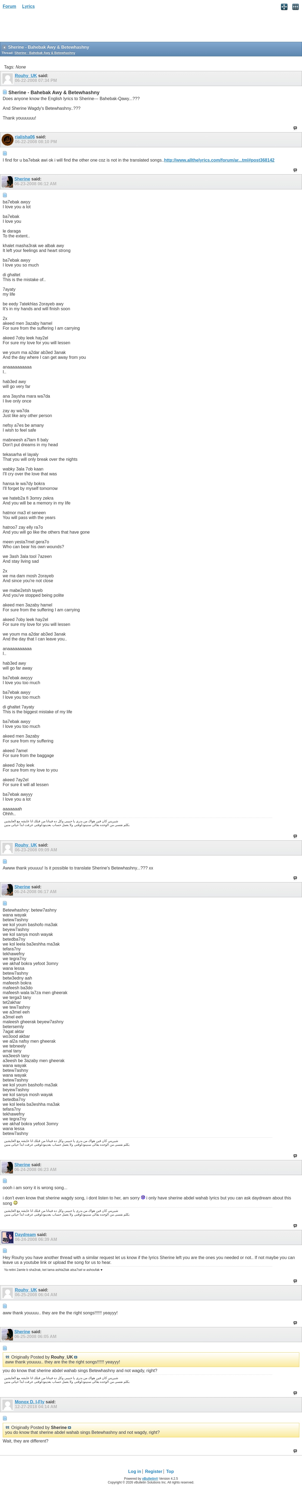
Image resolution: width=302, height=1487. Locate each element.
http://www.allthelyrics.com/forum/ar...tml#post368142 (219, 160)
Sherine (22, 179)
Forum (9, 6)
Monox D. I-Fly (29, 1402)
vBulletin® (150, 1479)
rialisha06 (25, 137)
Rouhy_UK (26, 75)
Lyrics (28, 6)
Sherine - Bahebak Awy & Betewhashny (44, 53)
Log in (134, 1471)
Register (153, 1471)
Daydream (25, 1234)
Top (170, 1471)
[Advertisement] (43, 27)
